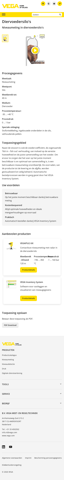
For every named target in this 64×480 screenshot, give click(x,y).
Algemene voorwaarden (12, 458)
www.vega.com (8, 435)
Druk (4, 368)
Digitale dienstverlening (12, 373)
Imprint (28, 458)
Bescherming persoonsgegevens (48, 458)
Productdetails (28, 270)
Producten (8, 350)
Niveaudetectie (8, 364)
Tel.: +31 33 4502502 (10, 429)
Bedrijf (6, 403)
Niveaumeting (8, 359)
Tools (5, 384)
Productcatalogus (9, 355)
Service (6, 394)
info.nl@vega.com (9, 432)
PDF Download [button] (10, 325)
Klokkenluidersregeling (11, 465)
